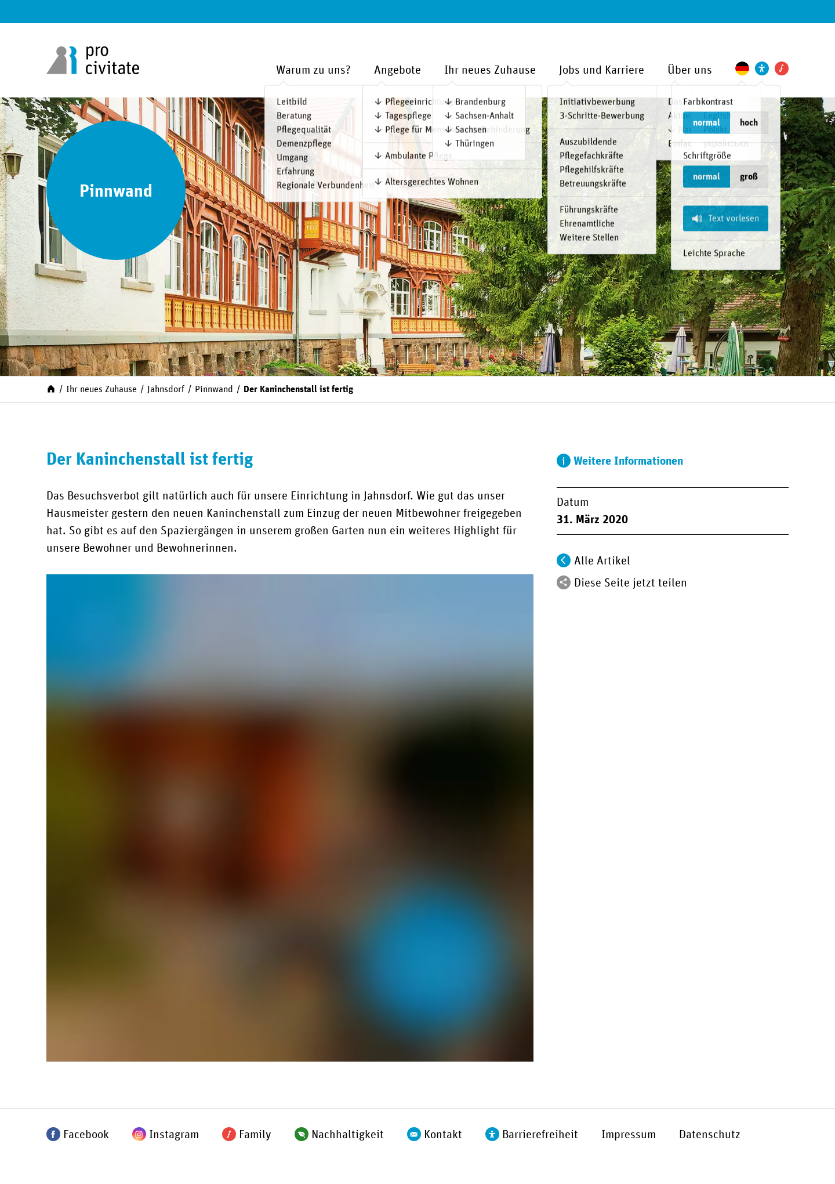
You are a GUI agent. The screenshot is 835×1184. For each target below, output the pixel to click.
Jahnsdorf (165, 389)
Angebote (397, 70)
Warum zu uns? (313, 70)
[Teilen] (564, 582)
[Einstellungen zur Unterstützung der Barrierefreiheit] (762, 68)
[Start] (51, 388)
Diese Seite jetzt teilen (630, 583)
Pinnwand (214, 389)
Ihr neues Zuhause (490, 70)
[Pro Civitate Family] (782, 68)
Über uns (689, 70)
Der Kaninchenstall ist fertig (298, 389)
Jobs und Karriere (601, 70)
